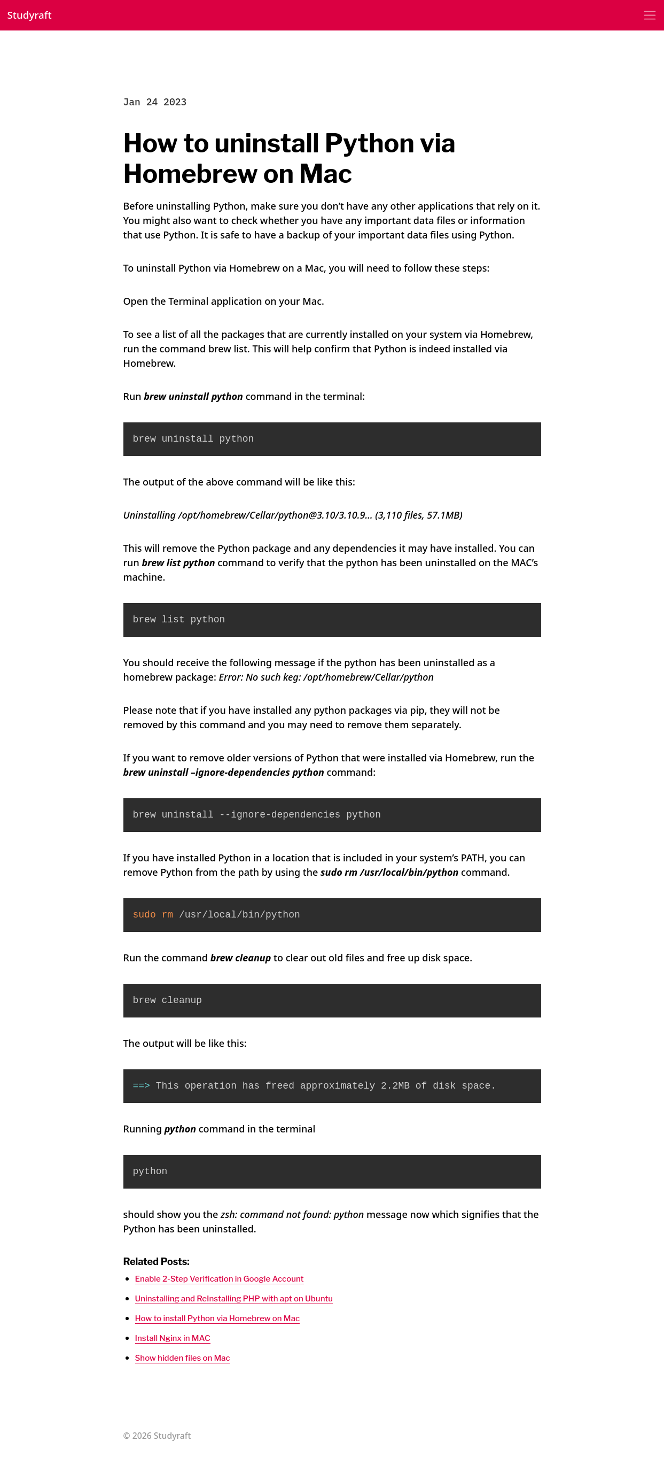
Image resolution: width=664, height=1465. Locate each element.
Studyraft (34, 17)
